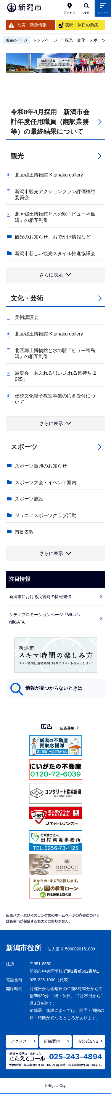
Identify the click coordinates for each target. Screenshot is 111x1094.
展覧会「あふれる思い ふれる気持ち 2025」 (55, 376)
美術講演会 (26, 317)
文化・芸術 (27, 298)
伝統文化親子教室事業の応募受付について (55, 399)
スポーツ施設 (29, 498)
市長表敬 (24, 532)
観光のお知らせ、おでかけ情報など (53, 236)
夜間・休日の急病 (81, 25)
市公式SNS (87, 1041)
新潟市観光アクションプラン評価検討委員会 (55, 194)
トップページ (45, 40)
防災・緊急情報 (31, 25)
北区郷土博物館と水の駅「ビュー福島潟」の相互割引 (55, 217)
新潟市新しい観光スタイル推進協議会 (55, 253)
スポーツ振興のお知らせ (41, 465)
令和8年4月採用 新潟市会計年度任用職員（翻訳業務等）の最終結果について (50, 121)
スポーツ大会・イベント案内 (45, 482)
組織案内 (52, 1041)
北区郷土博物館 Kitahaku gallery (49, 174)
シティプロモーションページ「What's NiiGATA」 (44, 618)
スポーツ (24, 447)
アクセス (18, 1041)
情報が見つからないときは (53, 688)
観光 (17, 156)
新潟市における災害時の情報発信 (40, 596)
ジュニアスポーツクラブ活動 (45, 515)
